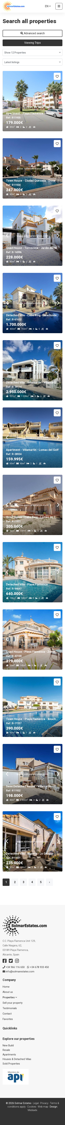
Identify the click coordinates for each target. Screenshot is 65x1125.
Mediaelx (32, 1110)
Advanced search (32, 33)
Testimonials (10, 1008)
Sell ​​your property (13, 1002)
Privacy (44, 1103)
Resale (6, 1050)
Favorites (8, 1019)
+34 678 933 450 (38, 967)
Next (58, 101)
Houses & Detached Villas (17, 1059)
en (48, 6)
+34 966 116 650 (14, 967)
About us (8, 992)
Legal (36, 1103)
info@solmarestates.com (18, 971)
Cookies (31, 1106)
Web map (43, 1106)
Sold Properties (11, 1063)
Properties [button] (10, 997)
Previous (7, 101)
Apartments (9, 1054)
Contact (7, 1013)
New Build (8, 1045)
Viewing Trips (32, 42)
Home (6, 986)
